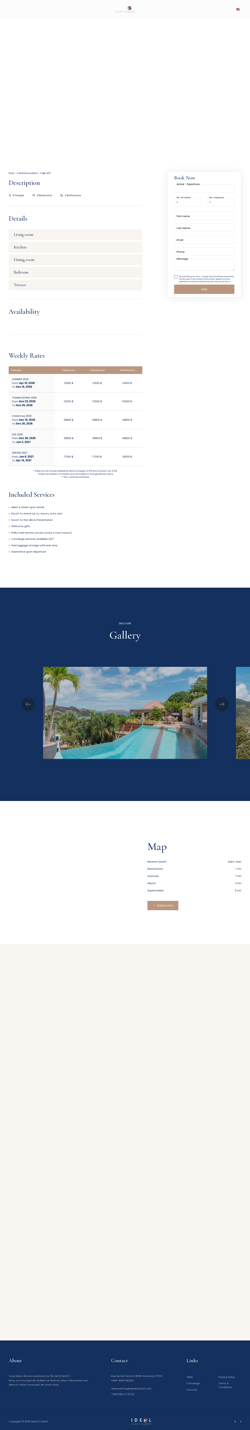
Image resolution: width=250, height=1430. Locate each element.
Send (204, 289)
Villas (189, 1377)
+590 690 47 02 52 (59, 9)
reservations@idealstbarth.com (131, 1388)
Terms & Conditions (225, 1385)
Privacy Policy (226, 1377)
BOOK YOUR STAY (220, 9)
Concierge (193, 1383)
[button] (238, 9)
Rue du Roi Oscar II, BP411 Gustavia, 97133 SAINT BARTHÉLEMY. (136, 1378)
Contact (191, 1390)
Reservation (165, 905)
